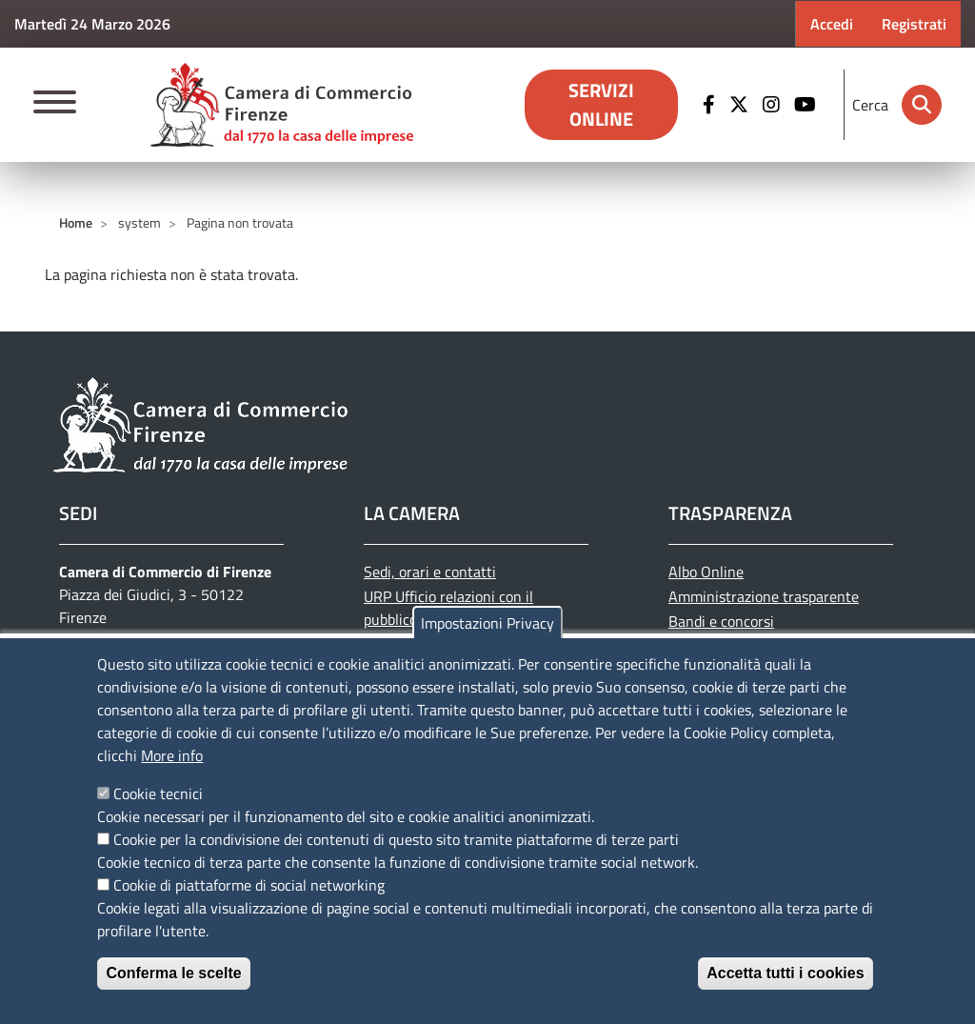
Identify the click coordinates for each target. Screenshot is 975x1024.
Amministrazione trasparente (763, 596)
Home (75, 222)
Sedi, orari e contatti (430, 571)
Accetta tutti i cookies (785, 973)
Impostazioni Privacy (487, 623)
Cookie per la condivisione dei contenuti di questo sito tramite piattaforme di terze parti (396, 839)
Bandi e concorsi (721, 621)
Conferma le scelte (173, 973)
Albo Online (706, 571)
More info (172, 755)
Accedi (831, 23)
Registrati (914, 23)
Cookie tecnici (158, 793)
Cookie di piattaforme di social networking (249, 884)
